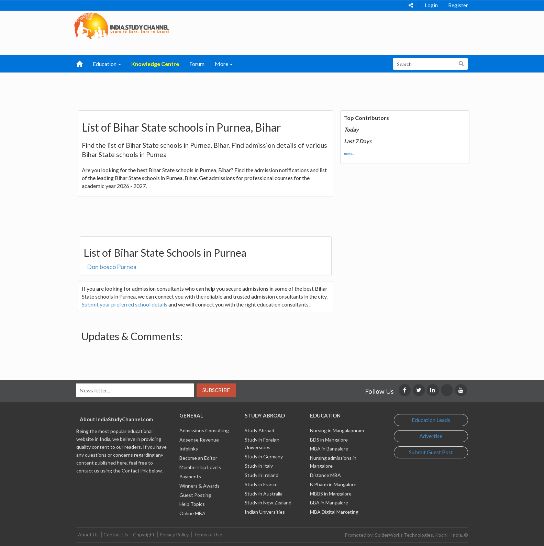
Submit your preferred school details (124, 304)
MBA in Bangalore (329, 449)
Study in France (261, 484)
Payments (190, 476)
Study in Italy (259, 466)
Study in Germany (264, 456)
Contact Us (115, 534)
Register (458, 5)
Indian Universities (265, 512)
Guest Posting (195, 495)
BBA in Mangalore (329, 502)
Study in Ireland (261, 475)
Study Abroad (259, 430)
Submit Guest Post (431, 452)
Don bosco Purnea (111, 266)
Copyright (144, 534)
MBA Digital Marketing (334, 512)
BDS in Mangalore (329, 440)
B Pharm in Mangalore (333, 484)
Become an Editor (198, 458)
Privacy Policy (174, 534)
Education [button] (107, 63)
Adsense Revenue (199, 440)
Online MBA (192, 513)
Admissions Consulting (204, 430)
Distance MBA (325, 475)
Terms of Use (207, 534)
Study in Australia (263, 494)
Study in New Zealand (268, 502)
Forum (196, 63)
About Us (88, 534)
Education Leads (431, 419)
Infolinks (188, 449)
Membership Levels (200, 467)
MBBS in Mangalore (331, 494)
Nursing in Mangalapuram (337, 430)
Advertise (430, 436)
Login (431, 5)
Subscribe (216, 390)
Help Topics (192, 504)
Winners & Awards (199, 486)
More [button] (224, 63)
